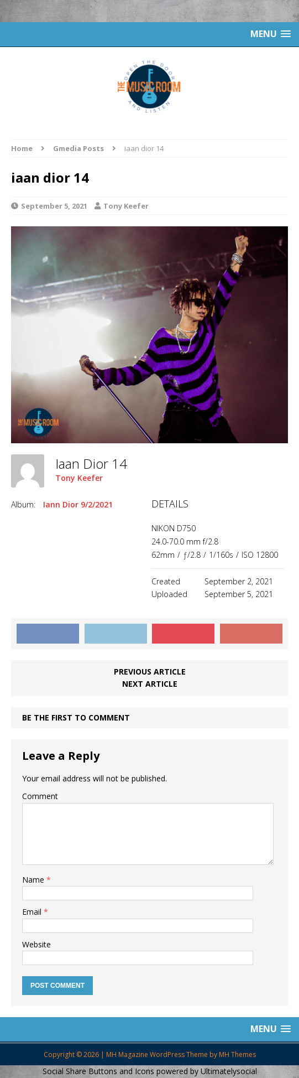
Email (33, 911)
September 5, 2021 (54, 206)
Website (36, 944)
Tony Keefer (126, 206)
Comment (40, 796)
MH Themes (237, 1054)
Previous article (150, 671)
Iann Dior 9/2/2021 (78, 504)
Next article (149, 683)
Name (34, 879)
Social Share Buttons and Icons (98, 1071)
